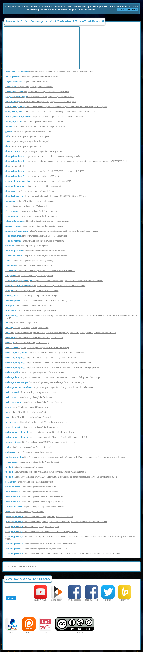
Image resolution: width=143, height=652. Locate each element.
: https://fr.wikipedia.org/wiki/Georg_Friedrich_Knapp (39, 96)
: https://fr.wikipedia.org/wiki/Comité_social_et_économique (45, 285)
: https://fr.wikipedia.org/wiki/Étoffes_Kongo (31, 295)
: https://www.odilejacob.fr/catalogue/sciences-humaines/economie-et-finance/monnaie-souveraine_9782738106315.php (66, 161)
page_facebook (91, 599)
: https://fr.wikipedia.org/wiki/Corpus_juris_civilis (34, 502)
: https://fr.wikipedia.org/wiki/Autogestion (29, 275)
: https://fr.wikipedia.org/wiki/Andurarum (28, 452)
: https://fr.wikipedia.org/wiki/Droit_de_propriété (35, 251)
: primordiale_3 (14, 166)
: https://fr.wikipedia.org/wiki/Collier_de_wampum (31, 290)
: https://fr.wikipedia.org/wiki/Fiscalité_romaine (34, 226)
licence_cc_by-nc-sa (74, 631)
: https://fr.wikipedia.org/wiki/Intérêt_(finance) (28, 412)
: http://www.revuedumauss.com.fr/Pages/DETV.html (34, 337)
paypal (12, 631)
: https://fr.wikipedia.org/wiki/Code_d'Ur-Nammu (34, 241)
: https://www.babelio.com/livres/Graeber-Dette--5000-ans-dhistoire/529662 (50, 72)
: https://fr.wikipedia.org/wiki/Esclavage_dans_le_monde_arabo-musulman (51, 387)
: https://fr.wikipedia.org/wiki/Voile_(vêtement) (28, 447)
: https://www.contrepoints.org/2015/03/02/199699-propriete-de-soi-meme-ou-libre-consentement (56, 521)
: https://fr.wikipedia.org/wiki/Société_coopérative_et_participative (40, 270)
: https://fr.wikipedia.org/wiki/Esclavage (27, 342)
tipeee (45, 631)
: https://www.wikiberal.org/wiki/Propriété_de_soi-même (39, 516)
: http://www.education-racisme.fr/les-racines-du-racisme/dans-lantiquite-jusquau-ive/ (52, 367)
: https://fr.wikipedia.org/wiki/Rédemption (29, 482)
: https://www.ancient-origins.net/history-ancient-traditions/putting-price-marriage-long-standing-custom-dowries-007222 (60, 332)
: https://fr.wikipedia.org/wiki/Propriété (26, 246)
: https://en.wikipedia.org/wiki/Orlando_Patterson (35, 506)
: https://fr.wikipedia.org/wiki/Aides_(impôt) (27, 141)
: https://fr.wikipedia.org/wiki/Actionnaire (28, 266)
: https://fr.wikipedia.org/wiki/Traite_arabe (29, 397)
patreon (29, 631)
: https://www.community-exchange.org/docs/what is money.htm (40, 101)
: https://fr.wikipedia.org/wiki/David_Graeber (31, 77)
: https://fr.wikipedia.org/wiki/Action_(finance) (29, 261)
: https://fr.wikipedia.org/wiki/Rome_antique (31, 216)
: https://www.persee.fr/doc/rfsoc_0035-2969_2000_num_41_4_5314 (46, 437)
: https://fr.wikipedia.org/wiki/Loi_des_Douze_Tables (35, 497)
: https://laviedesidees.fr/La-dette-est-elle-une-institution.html (40, 544)
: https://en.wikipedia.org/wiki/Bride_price (28, 305)
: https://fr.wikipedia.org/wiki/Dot (21, 322)
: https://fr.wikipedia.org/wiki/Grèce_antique (31, 211)
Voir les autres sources (20, 566)
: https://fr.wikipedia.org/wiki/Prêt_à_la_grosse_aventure (36, 422)
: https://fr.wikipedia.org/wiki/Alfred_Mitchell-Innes (37, 91)
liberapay (124, 599)
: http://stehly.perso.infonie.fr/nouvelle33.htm (30, 191)
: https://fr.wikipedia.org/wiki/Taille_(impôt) (27, 136)
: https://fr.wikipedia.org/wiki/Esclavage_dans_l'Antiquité (40, 357)
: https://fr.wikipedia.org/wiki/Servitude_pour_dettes (39, 432)
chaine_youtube (40, 599)
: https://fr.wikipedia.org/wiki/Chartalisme (29, 86)
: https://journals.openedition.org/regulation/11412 (36, 549)
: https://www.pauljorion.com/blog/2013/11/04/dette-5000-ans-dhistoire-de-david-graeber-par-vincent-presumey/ (62, 554)
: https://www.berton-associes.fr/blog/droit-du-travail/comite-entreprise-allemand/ (54, 280)
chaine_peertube (57, 599)
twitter (108, 599)
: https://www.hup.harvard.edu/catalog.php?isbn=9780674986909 (44, 352)
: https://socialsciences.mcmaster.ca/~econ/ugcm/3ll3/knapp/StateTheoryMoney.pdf (50, 111)
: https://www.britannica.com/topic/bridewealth (31, 310)
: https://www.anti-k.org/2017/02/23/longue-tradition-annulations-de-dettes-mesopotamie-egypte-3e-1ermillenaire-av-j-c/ (61, 477)
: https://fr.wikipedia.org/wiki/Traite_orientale (32, 392)
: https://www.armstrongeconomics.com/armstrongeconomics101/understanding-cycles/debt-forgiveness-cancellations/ (65, 457)
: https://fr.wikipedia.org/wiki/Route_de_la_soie (33, 427)
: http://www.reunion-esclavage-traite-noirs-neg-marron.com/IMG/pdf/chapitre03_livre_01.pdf (53, 377)
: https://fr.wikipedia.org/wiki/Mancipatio (30, 487)
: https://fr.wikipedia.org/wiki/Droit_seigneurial (33, 151)
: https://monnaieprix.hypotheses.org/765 (32, 526)
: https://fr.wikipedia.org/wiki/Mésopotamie (30, 201)
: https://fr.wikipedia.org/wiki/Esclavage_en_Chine (34, 372)
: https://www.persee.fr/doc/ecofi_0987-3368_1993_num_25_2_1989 (44, 171)
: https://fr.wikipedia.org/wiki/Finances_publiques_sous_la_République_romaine (51, 231)
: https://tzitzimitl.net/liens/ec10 (27, 82)
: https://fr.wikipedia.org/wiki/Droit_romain (31, 492)
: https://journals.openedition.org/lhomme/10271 (38, 181)
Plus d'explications (127, 9)
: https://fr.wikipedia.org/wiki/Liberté (24, 511)
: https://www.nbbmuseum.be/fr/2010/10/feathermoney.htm (38, 300)
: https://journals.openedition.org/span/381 (33, 186)
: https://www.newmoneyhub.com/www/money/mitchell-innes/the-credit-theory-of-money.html (56, 106)
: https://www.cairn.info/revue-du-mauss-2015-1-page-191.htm (41, 531)
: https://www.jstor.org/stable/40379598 (32, 176)
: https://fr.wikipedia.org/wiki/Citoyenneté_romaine (37, 221)
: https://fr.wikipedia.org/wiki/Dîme (23, 146)
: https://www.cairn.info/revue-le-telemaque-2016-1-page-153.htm (43, 156)
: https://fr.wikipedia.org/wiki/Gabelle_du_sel (28, 131)
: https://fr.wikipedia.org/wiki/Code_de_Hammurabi (36, 236)
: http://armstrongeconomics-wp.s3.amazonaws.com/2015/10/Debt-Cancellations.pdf (45, 472)
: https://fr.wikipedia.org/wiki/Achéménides (26, 206)
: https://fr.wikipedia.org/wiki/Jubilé (24, 467)
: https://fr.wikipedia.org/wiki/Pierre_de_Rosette (32, 462)
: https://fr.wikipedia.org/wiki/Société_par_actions (36, 256)
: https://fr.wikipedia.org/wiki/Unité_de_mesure (34, 121)
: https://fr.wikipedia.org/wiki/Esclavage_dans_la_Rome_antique (44, 382)
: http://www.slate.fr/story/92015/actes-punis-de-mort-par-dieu (40, 442)
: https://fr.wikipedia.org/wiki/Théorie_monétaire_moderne (44, 116)
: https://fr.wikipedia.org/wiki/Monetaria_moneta (29, 407)
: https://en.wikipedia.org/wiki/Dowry (27, 327)
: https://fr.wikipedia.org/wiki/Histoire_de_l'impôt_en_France (35, 126)
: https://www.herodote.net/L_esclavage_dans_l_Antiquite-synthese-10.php (48, 362)
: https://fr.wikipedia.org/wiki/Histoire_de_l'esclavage (37, 347)
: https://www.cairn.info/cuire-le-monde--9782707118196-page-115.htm (45, 196)
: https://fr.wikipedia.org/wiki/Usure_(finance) (28, 417)
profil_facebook (74, 599)
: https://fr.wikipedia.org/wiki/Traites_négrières (33, 402)
